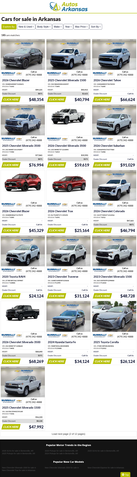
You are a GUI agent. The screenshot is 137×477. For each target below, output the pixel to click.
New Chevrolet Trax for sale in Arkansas (18, 470)
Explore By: (9, 26)
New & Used (26, 26)
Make (58, 26)
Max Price (81, 26)
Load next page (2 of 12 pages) (68, 434)
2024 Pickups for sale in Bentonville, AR (61, 453)
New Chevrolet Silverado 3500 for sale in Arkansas (62, 468)
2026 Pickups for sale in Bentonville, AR (61, 451)
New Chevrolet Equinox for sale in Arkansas (106, 468)
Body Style (43, 26)
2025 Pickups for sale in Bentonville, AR (18, 453)
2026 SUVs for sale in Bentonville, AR (17, 451)
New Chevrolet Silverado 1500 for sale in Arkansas (19, 468)
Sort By (96, 26)
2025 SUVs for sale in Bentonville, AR (103, 451)
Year (68, 26)
